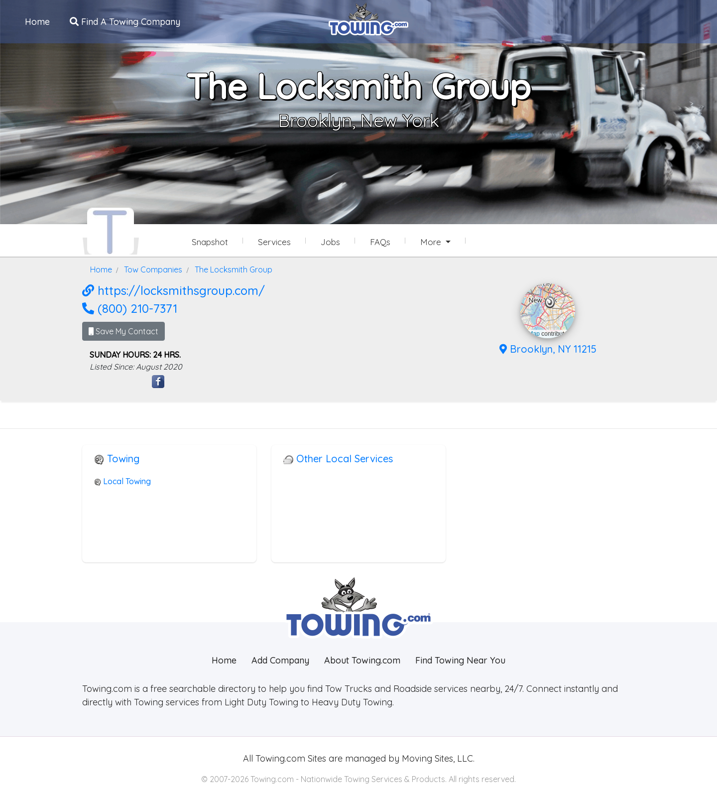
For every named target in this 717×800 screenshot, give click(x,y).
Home (37, 21)
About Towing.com (362, 660)
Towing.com (279, 758)
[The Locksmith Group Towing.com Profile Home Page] (110, 231)
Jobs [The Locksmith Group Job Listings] (330, 242)
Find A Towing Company (125, 21)
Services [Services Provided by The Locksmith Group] (274, 242)
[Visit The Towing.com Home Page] (368, 18)
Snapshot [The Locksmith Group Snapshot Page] (210, 242)
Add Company (280, 660)
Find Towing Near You (460, 660)
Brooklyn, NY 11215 (548, 349)
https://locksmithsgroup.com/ (173, 290)
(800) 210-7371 (129, 308)
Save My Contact (123, 331)
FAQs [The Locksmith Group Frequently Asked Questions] (380, 242)
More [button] (432, 242)
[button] (550, 302)
